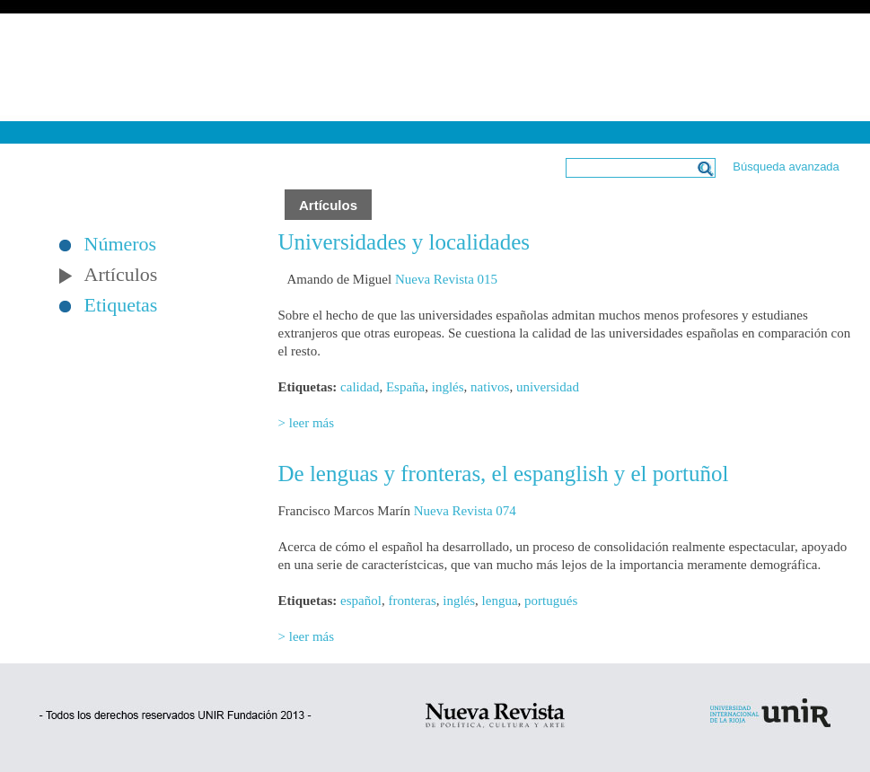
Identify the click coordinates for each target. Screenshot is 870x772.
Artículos (121, 275)
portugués (550, 600)
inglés (448, 387)
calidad (359, 387)
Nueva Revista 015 (446, 279)
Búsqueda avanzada (786, 166)
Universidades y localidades (404, 242)
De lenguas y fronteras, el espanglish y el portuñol (503, 473)
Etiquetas (121, 305)
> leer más (306, 423)
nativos (489, 387)
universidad (547, 387)
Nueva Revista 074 (465, 511)
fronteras (411, 600)
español (361, 600)
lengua (500, 600)
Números (120, 244)
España (405, 387)
